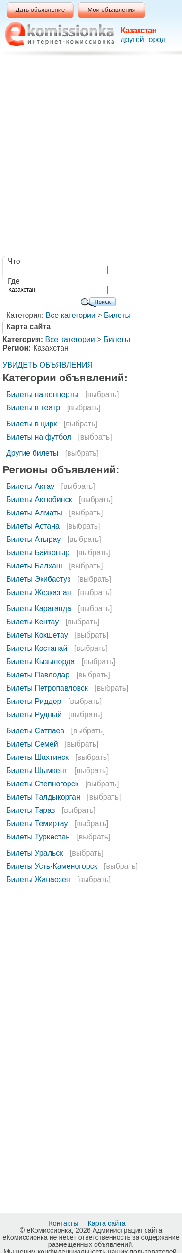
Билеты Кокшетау (37, 635)
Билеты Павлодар (37, 675)
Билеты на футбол (38, 437)
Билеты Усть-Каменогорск (51, 866)
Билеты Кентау (32, 622)
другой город (143, 40)
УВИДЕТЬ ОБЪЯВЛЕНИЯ (47, 365)
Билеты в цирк (31, 424)
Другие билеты (32, 453)
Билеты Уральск (34, 853)
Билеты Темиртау (37, 824)
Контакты (64, 1223)
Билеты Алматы (34, 513)
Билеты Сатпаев (35, 731)
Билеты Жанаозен (38, 879)
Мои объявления (111, 9)
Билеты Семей (32, 744)
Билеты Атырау (33, 539)
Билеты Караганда (38, 608)
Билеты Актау (30, 486)
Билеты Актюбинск (39, 500)
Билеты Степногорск (42, 784)
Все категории (70, 315)
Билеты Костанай (36, 648)
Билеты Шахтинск (37, 757)
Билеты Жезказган (38, 592)
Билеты (117, 315)
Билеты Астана (33, 526)
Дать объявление (40, 9)
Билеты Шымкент (37, 770)
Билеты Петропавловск (47, 688)
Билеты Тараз (30, 810)
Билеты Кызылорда (40, 662)
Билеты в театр (33, 408)
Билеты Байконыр (37, 553)
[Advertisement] (88, 157)
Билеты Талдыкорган (43, 797)
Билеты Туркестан (38, 837)
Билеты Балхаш (34, 566)
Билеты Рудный (33, 715)
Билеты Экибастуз (38, 579)
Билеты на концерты (42, 394)
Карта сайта (107, 1223)
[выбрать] (102, 394)
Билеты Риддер (33, 701)
